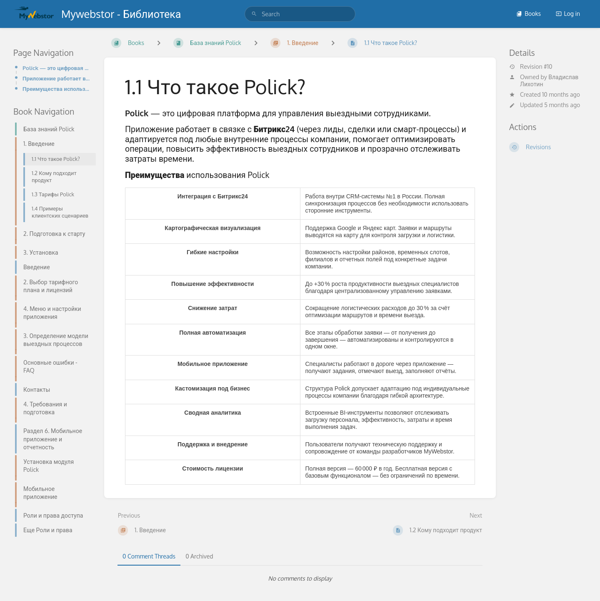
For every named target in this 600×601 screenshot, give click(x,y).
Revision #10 (530, 66)
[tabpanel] (300, 578)
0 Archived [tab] (199, 556)
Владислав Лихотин (549, 80)
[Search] (254, 14)
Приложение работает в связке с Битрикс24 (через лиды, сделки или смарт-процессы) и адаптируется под (56, 78)
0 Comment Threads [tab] (148, 556)
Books (528, 13)
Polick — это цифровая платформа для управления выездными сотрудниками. (56, 67)
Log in (568, 13)
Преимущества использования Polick (56, 88)
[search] (300, 14)
